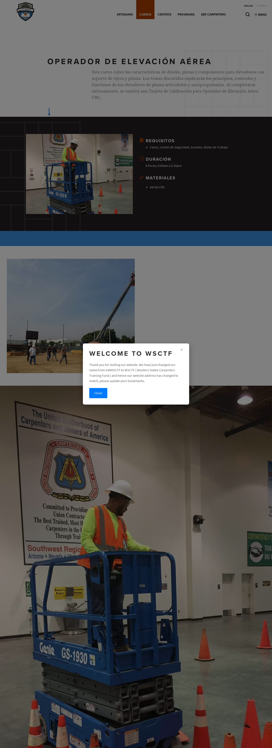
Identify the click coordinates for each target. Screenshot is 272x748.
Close (98, 393)
